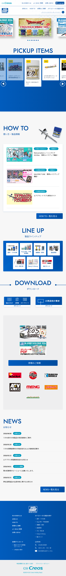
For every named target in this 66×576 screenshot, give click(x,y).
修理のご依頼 (41, 8)
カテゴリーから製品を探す (43, 516)
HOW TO (32, 8)
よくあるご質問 (38, 3)
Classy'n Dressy (41, 534)
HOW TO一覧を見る (48, 216)
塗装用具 (39, 528)
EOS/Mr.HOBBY (42, 545)
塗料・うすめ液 (41, 519)
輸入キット (40, 537)
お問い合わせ (49, 3)
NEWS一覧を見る (51, 489)
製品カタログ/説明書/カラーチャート (20, 545)
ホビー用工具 (40, 531)
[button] (3, 83)
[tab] (27, 40)
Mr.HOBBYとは (26, 3)
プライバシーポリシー (42, 564)
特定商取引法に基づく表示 (25, 564)
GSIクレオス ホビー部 (44, 548)
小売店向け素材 (18, 549)
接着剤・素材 (40, 525)
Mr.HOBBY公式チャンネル (45, 551)
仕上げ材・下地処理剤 (43, 522)
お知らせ (25, 8)
